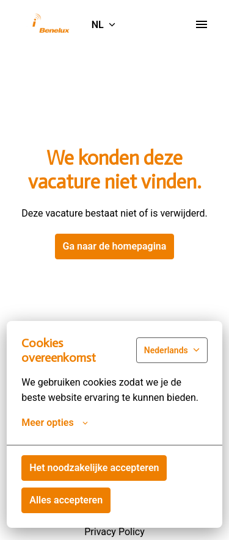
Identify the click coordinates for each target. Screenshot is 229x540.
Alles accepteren (66, 500)
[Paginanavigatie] (201, 24)
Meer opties (54, 423)
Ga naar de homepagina (115, 246)
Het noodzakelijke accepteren (94, 467)
